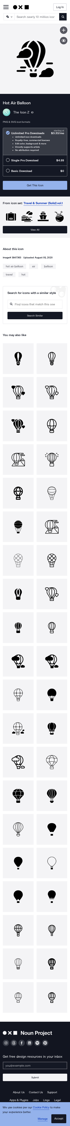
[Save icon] (63, 30)
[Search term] (37, 16)
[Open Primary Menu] (6, 7)
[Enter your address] (35, 1065)
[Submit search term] (63, 16)
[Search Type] (8, 16)
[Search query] (35, 304)
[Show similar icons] (63, 40)
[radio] (35, 141)
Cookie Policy (41, 1107)
